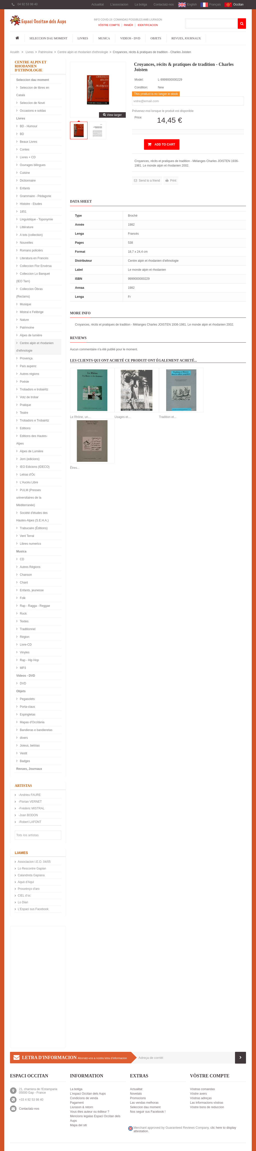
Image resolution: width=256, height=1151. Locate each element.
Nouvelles (26, 242)
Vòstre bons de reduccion (207, 1107)
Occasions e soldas (32, 110)
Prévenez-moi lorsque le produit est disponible (163, 111)
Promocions (138, 1098)
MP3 (22, 668)
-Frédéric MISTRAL (31, 808)
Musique (25, 304)
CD (21, 559)
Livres (83, 38)
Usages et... (122, 417)
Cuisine (24, 173)
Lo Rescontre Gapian (32, 868)
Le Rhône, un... (80, 417)
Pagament (77, 1102)
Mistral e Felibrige (31, 312)
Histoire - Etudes (30, 204)
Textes (23, 621)
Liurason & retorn (81, 1107)
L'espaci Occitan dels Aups (88, 1093)
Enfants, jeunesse (31, 590)
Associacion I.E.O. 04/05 (34, 862)
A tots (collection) (31, 235)
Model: (139, 79)
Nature (24, 320)
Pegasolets (27, 699)
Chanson (25, 575)
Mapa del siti (78, 1125)
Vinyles (24, 652)
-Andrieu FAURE (29, 795)
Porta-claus (27, 706)
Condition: (141, 87)
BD (21, 134)
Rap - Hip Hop (29, 660)
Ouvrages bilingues (32, 165)
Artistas (23, 786)
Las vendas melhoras (144, 1102)
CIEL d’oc (24, 895)
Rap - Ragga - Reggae (34, 606)
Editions (24, 428)
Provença (25, 358)
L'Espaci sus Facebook (33, 909)
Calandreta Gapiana (31, 875)
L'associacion (119, 4)
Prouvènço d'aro (29, 889)
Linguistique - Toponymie (36, 219)
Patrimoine (45, 52)
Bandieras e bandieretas (35, 730)
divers (23, 738)
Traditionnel (27, 629)
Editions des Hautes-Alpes (32, 439)
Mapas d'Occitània (31, 722)
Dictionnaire (27, 180)
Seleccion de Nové (32, 103)
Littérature (26, 227)
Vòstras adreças (201, 1098)
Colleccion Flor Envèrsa (35, 266)
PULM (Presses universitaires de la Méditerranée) (28, 497)
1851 (22, 211)
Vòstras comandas (202, 1089)
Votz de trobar (28, 397)
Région (24, 637)
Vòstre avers (198, 1093)
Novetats (136, 1093)
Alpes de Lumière (31, 451)
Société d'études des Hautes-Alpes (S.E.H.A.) (32, 516)
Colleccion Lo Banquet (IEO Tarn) (33, 277)
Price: (138, 117)
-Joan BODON (28, 815)
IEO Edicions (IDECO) (34, 467)
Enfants (24, 188)
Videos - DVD (130, 38)
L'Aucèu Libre (28, 482)
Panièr (128, 25)
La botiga (141, 4)
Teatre (23, 412)
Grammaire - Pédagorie (35, 196)
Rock (23, 613)
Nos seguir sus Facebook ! (148, 1111)
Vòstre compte (109, 25)
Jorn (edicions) (29, 459)
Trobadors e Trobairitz (34, 420)
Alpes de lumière (30, 335)
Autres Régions (29, 567)
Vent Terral (26, 536)
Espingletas (27, 714)
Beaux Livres (28, 141)
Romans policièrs (31, 250)
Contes (24, 149)
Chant (23, 582)
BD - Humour (28, 126)
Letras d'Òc (27, 474)
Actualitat (98, 4)
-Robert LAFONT (29, 822)
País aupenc (27, 366)
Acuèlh (14, 52)
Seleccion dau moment (48, 38)
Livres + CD (27, 157)
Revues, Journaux (186, 38)
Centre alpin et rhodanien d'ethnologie (83, 52)
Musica (104, 38)
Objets (155, 38)
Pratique (25, 405)
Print (172, 180)
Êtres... (75, 468)
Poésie (24, 381)
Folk (22, 598)
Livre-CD (25, 644)
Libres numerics (30, 543)
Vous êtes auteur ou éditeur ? (89, 1111)
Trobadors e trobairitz (33, 389)
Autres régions (29, 374)
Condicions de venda (84, 1098)
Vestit (23, 753)
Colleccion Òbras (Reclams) (29, 292)
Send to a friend (149, 180)
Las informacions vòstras (206, 1102)
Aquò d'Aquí (26, 882)
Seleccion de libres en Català (32, 91)
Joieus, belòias (29, 745)
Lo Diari (23, 902)
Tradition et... (167, 417)
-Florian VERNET (30, 801)
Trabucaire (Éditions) (33, 528)
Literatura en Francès (33, 258)
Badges (24, 761)
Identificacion (147, 25)
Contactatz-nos (164, 4)
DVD (22, 683)
